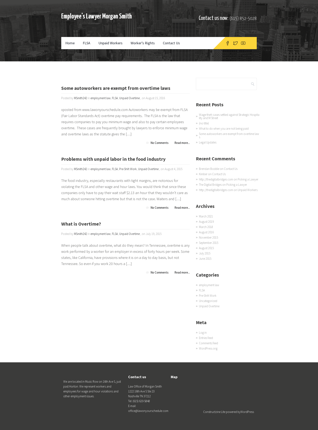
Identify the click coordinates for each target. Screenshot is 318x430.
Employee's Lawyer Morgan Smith (96, 16)
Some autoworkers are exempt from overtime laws (115, 88)
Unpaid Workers (110, 43)
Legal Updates (207, 142)
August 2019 (206, 222)
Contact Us (171, 43)
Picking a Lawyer (248, 179)
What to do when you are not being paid (224, 128)
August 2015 (206, 248)
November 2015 (208, 237)
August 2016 (206, 232)
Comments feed (208, 343)
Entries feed (206, 338)
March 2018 (206, 227)
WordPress (247, 412)
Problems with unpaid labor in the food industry (113, 159)
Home (70, 43)
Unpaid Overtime (129, 98)
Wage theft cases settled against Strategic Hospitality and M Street (229, 116)
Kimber (203, 174)
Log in (203, 332)
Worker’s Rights (143, 43)
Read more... (182, 143)
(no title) (204, 123)
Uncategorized (208, 301)
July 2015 (204, 253)
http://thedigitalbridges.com (216, 179)
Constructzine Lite (214, 412)
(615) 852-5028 (243, 18)
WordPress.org (208, 348)
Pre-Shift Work (128, 169)
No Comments (159, 143)
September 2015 (208, 243)
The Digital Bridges (210, 185)
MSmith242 (80, 98)
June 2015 (205, 259)
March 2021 (206, 216)
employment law (100, 98)
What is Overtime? (81, 224)
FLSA (86, 43)
